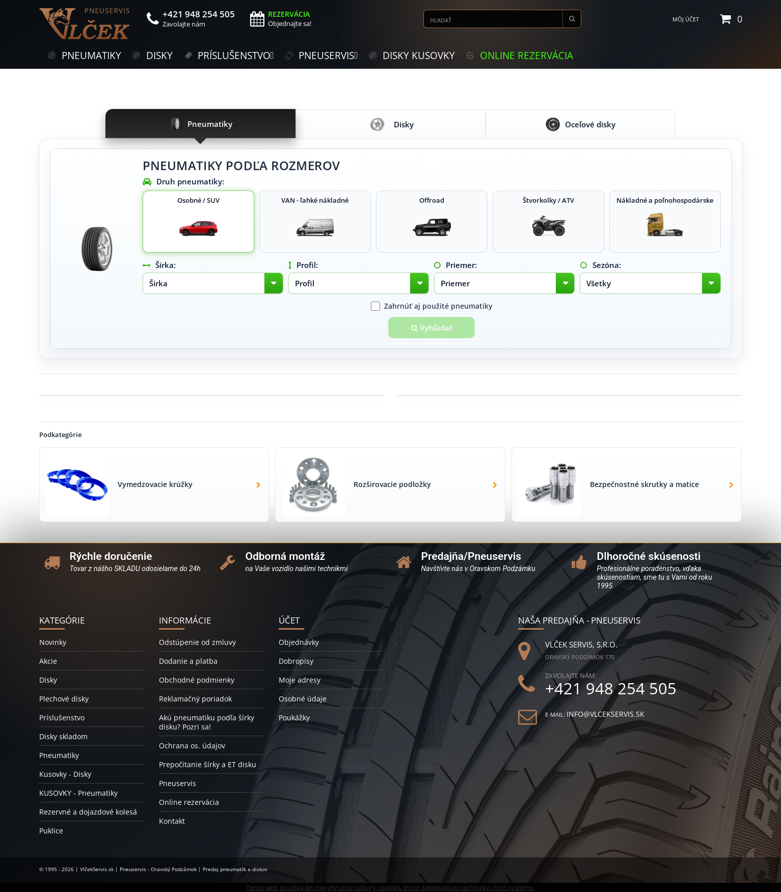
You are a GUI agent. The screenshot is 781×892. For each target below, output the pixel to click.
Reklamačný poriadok (195, 699)
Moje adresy (299, 680)
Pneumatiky (59, 755)
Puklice (51, 830)
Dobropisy (296, 661)
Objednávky (299, 642)
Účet (289, 620)
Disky (48, 680)
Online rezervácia (189, 802)
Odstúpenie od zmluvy (197, 642)
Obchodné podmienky (196, 680)
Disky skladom (63, 736)
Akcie (48, 661)
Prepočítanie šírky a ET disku (207, 764)
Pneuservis (177, 783)
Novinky (52, 642)
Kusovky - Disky (65, 774)
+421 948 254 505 (611, 688)
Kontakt (172, 821)
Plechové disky (64, 699)
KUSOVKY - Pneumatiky (78, 793)
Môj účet (685, 19)
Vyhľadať (431, 327)
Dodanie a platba (188, 661)
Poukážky (294, 717)
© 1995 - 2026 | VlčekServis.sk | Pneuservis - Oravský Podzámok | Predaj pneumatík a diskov (153, 869)
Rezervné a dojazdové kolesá (88, 812)
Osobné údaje (303, 699)
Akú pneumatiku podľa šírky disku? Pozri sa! (206, 722)
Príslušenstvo (62, 717)
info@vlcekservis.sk (605, 714)
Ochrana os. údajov (192, 745)
